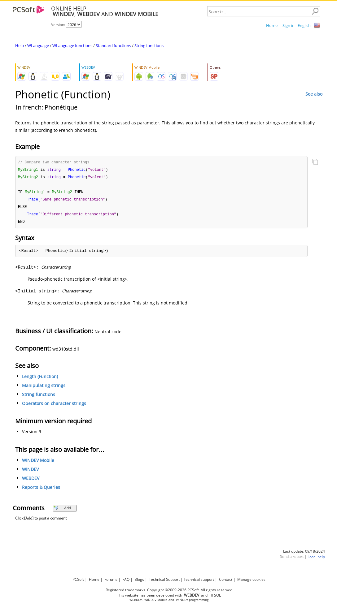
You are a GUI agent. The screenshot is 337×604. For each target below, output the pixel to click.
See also (313, 94)
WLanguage (38, 45)
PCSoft (78, 579)
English (304, 25)
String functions (149, 45)
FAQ (125, 579)
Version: (58, 24)
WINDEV (30, 472)
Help (19, 45)
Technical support (199, 579)
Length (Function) (40, 379)
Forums (110, 579)
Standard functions (113, 45)
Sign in (288, 25)
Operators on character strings (54, 406)
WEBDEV (30, 481)
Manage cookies (251, 579)
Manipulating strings (43, 388)
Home (272, 25)
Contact (225, 579)
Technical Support (164, 579)
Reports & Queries (41, 490)
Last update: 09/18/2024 (304, 553)
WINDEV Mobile (38, 463)
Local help (316, 559)
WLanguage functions (72, 45)
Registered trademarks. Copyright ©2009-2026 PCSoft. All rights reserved (169, 590)
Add (62, 510)
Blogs (139, 579)
